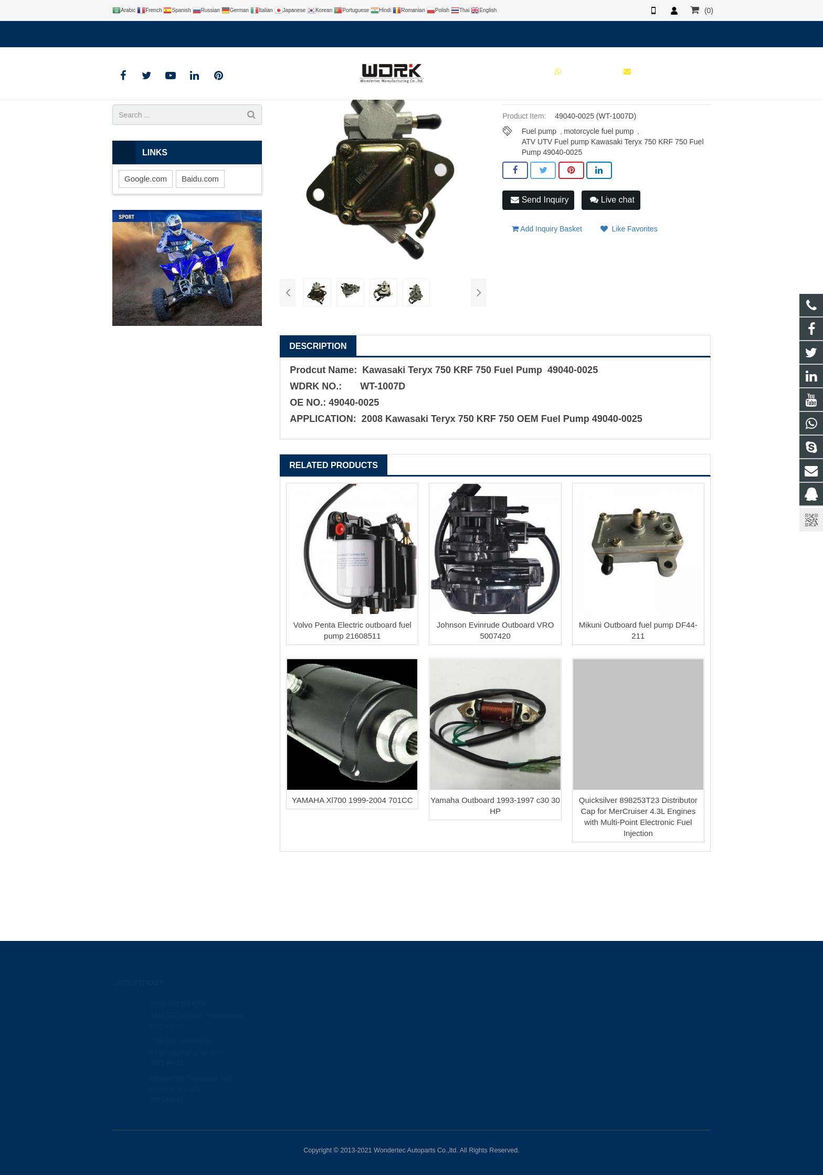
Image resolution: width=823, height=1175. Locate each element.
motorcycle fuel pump (599, 217)
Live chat (612, 285)
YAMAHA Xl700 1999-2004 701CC (352, 886)
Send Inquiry (539, 285)
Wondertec (446, 1079)
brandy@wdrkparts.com (229, 32)
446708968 (448, 1018)
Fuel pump (539, 217)
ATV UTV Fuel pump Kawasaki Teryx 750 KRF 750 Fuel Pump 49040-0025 (613, 228)
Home (284, 122)
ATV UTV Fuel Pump (375, 122)
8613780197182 (147, 32)
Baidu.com (200, 264)
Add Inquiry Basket (547, 310)
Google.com (145, 264)
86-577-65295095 (456, 1049)
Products (320, 122)
